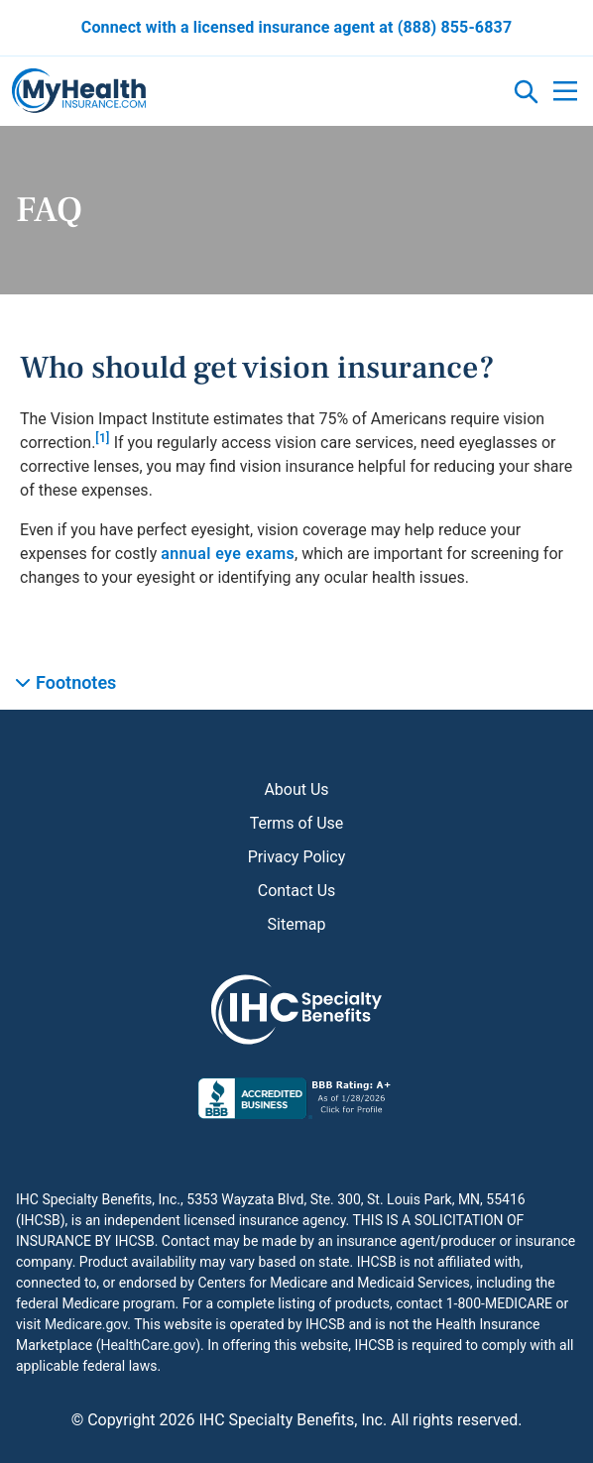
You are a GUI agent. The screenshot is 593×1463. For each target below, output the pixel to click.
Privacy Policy (297, 856)
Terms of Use (297, 823)
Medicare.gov (86, 1324)
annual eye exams (228, 553)
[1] (102, 438)
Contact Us (297, 890)
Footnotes (76, 682)
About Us (296, 789)
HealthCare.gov (147, 1345)
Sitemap (297, 924)
